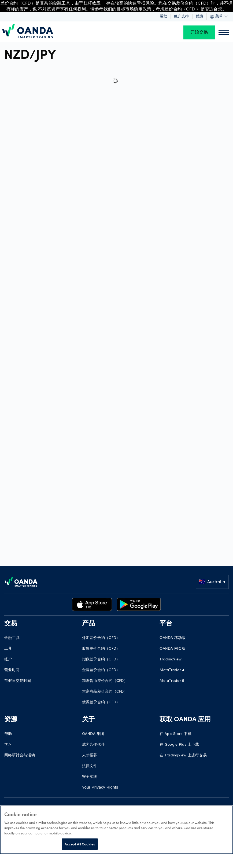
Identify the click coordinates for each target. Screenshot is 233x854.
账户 (8, 659)
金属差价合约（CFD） (101, 670)
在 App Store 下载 (175, 734)
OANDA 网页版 (173, 649)
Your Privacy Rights (100, 787)
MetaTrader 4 (172, 670)
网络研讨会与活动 (19, 755)
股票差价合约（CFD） (101, 649)
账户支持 (181, 17)
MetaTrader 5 (172, 681)
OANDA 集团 (93, 734)
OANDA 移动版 (173, 638)
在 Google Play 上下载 (179, 745)
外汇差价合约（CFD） (101, 638)
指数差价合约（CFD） (101, 659)
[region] (116, 829)
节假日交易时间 (17, 681)
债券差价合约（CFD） (101, 702)
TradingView (171, 659)
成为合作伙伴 (93, 745)
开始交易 (199, 32)
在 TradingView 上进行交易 (183, 755)
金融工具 (12, 638)
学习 (8, 745)
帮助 (163, 17)
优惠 (199, 17)
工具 (8, 649)
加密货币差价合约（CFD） (105, 681)
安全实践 (89, 777)
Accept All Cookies (80, 844)
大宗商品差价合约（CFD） (105, 692)
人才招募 (89, 755)
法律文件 (89, 766)
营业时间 (12, 670)
